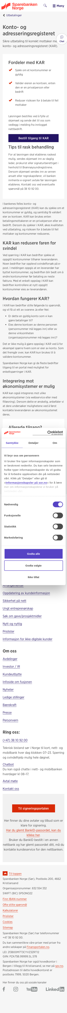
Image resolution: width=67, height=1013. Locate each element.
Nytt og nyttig (12, 624)
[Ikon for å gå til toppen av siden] (5, 873)
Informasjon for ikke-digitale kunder (27, 639)
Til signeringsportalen (33, 808)
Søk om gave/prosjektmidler (22, 616)
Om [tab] (55, 442)
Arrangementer (13, 585)
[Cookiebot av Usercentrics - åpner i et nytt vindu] (48, 432)
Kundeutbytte (12, 674)
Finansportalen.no (38, 947)
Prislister (8, 631)
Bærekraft (9, 705)
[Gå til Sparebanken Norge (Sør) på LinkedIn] (55, 989)
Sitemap (8, 927)
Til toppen (15, 873)
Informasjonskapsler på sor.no (26, 482)
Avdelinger (10, 659)
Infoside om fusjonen (17, 682)
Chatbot (8, 764)
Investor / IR (11, 666)
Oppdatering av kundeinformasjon (26, 593)
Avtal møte (10, 781)
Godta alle (33, 553)
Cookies (8, 921)
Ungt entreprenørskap (18, 608)
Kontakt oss (11, 788)
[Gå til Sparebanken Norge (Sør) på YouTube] (32, 989)
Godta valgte (33, 565)
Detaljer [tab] (34, 442)
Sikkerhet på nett (14, 601)
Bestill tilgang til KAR (33, 138)
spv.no (59, 966)
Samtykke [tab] (12, 442)
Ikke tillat (33, 577)
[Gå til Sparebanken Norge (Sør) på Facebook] (4, 989)
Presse (7, 712)
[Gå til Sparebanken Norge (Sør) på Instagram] (15, 989)
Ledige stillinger (13, 697)
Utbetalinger (14, 15)
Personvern (10, 720)
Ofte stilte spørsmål (15, 904)
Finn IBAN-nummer (15, 899)
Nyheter (8, 689)
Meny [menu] (58, 6)
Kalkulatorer (10, 910)
